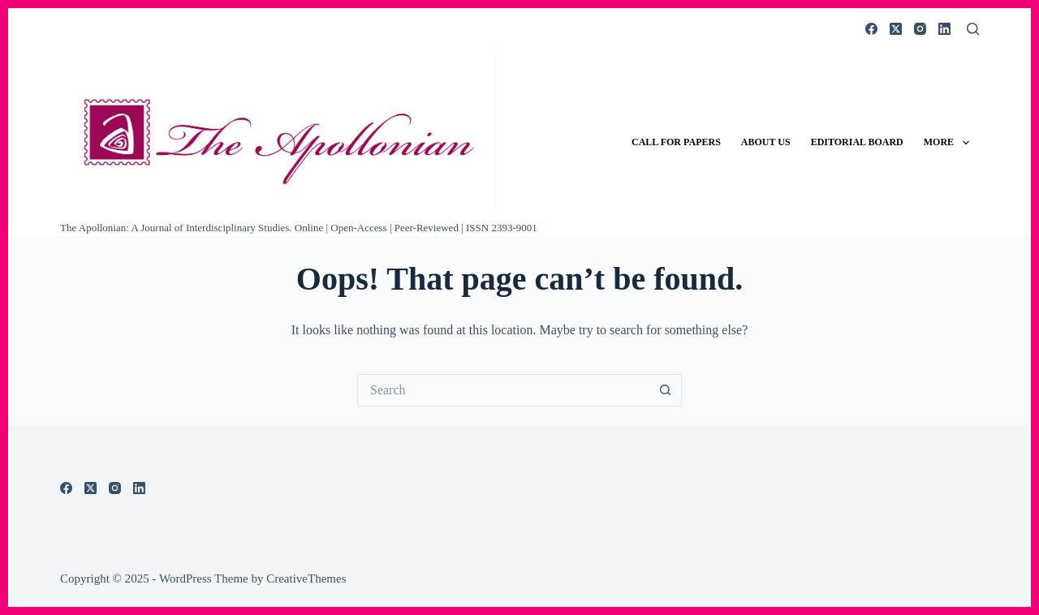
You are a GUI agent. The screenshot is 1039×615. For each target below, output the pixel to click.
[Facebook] (871, 29)
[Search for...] (503, 390)
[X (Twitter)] (896, 29)
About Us (766, 142)
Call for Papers (676, 142)
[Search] (973, 29)
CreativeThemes (306, 578)
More (950, 143)
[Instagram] (920, 29)
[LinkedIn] (944, 29)
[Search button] (665, 390)
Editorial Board (857, 142)
